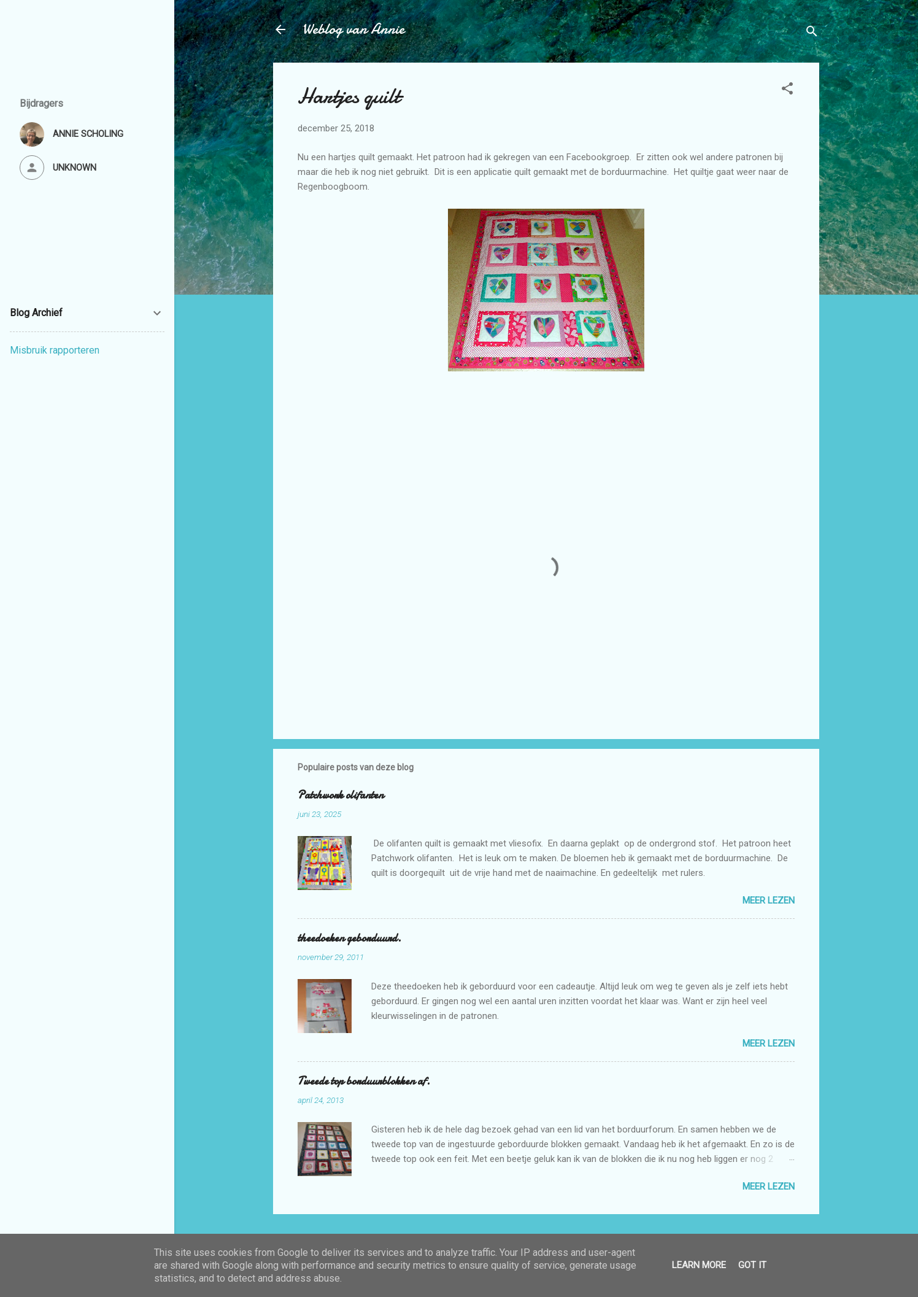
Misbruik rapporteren (54, 350)
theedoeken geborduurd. (349, 938)
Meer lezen (768, 900)
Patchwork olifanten (341, 795)
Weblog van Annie (353, 29)
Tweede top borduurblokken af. (364, 1081)
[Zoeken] (811, 33)
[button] (787, 90)
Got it (752, 1265)
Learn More (699, 1265)
